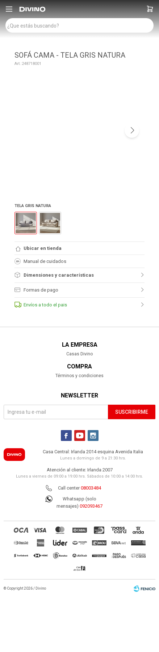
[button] (150, 9)
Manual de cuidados (40, 261)
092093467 (91, 506)
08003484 (91, 488)
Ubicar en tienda (43, 248)
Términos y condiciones (79, 375)
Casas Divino (79, 353)
